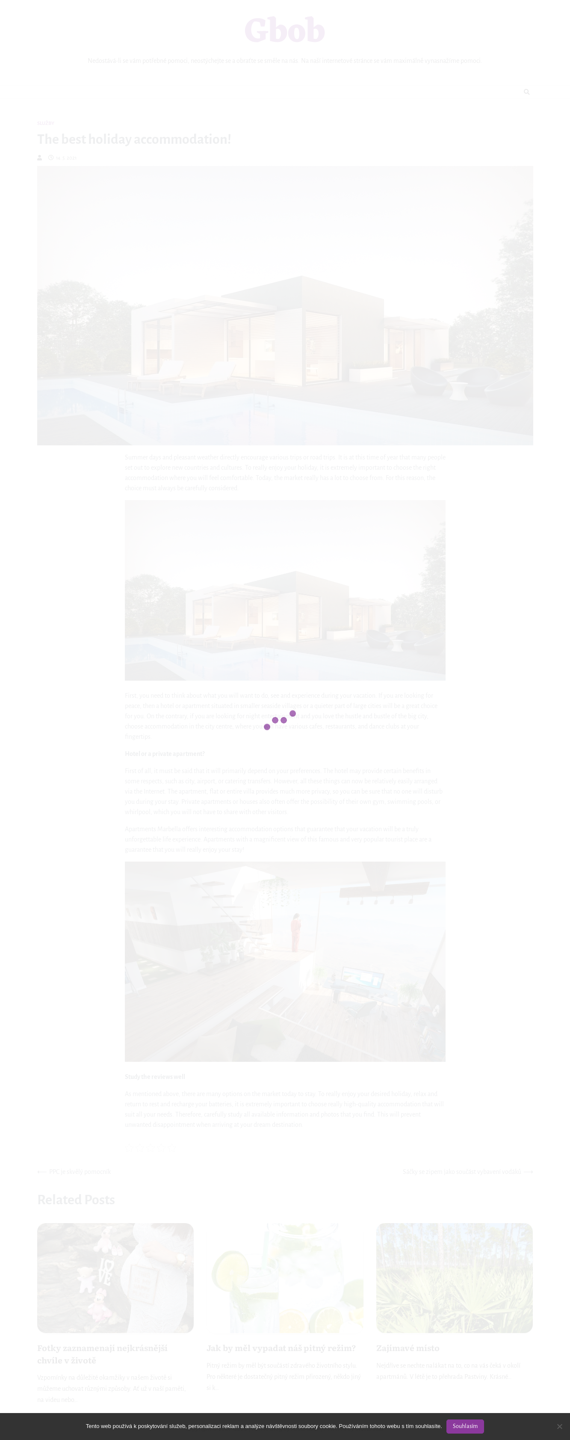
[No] (559, 1426)
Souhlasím (465, 1426)
